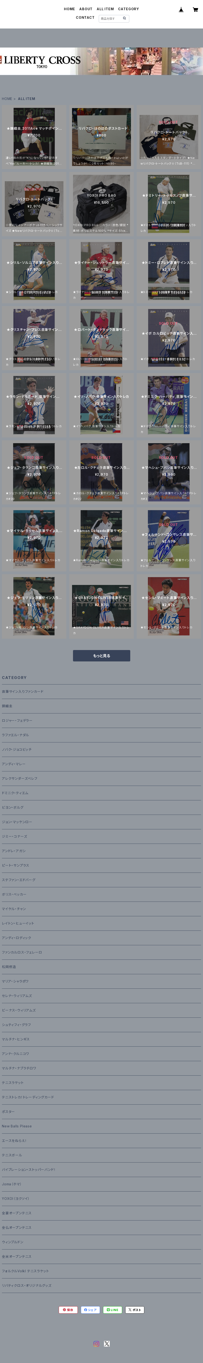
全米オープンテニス (17, 1256)
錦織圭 (7, 706)
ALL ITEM (105, 9)
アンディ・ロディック (16, 938)
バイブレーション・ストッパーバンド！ (29, 1170)
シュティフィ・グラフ (16, 1025)
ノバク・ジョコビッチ (17, 749)
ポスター (8, 1112)
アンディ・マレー (14, 764)
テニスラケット (13, 1083)
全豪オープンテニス (17, 1213)
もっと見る (101, 655)
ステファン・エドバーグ (19, 880)
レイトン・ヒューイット (18, 923)
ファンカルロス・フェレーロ (22, 952)
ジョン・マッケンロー (17, 822)
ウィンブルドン (12, 1242)
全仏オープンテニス (17, 1227)
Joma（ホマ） (12, 1184)
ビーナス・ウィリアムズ (19, 1010)
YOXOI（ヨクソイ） (16, 1199)
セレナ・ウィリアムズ (17, 996)
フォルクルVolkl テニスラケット (25, 1271)
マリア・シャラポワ (15, 981)
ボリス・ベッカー (14, 894)
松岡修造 (9, 967)
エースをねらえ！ (14, 1141)
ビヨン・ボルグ (13, 807)
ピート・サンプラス (15, 865)
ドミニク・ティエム (15, 793)
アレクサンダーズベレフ (19, 778)
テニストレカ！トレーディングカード (28, 1097)
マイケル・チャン (14, 909)
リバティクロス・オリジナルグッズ (27, 1285)
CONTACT (85, 17)
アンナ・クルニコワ (15, 1054)
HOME (69, 9)
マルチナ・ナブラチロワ (19, 1068)
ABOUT (86, 9)
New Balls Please (17, 1126)
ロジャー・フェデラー (17, 720)
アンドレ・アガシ (14, 851)
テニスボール (12, 1155)
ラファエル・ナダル (15, 735)
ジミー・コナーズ (14, 836)
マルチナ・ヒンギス (16, 1039)
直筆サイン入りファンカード (22, 691)
